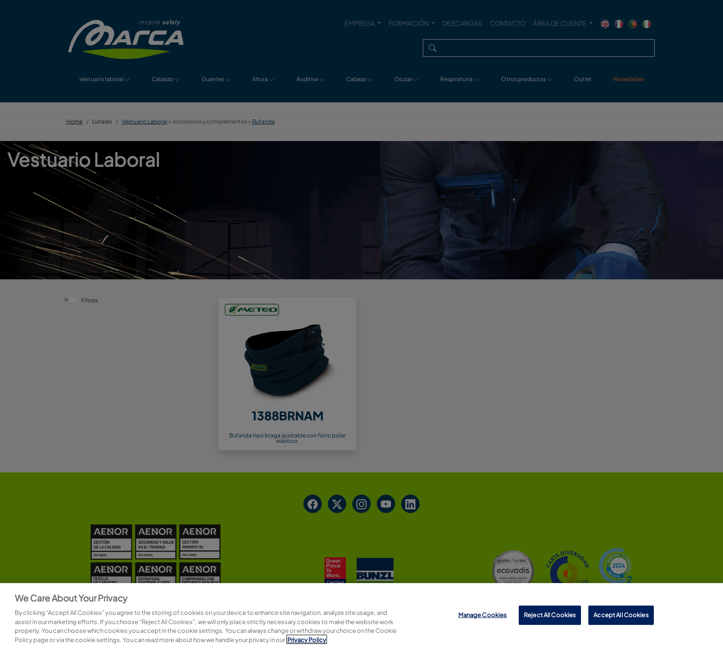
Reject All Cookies (550, 617)
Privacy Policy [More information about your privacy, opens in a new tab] (306, 641)
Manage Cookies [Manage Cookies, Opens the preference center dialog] (482, 617)
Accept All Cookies (620, 617)
